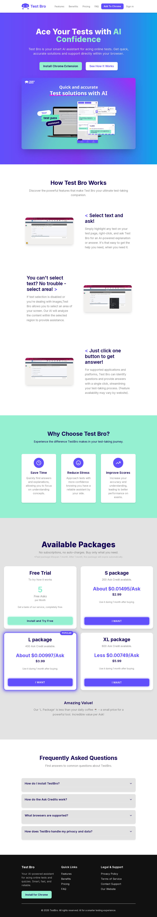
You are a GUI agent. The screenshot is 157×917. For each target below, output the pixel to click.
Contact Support (111, 883)
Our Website (108, 889)
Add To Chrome (112, 6)
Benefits (73, 6)
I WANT (117, 621)
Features (59, 6)
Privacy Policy (109, 873)
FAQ (97, 6)
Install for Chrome (36, 894)
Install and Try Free (40, 620)
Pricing (86, 6)
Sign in (130, 6)
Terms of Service (111, 878)
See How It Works (102, 66)
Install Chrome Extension (60, 66)
